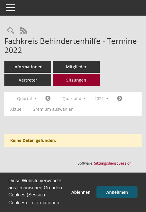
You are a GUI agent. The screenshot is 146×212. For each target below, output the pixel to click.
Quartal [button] (27, 98)
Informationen (28, 66)
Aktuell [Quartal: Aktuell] (17, 109)
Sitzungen (76, 80)
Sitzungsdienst (112, 163)
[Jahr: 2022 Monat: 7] (48, 98)
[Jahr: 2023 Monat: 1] (120, 98)
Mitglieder (76, 66)
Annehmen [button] (117, 192)
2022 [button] (101, 98)
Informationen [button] (44, 202)
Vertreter (28, 80)
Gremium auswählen (53, 109)
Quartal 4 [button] (74, 98)
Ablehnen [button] (81, 192)
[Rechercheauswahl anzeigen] (10, 31)
